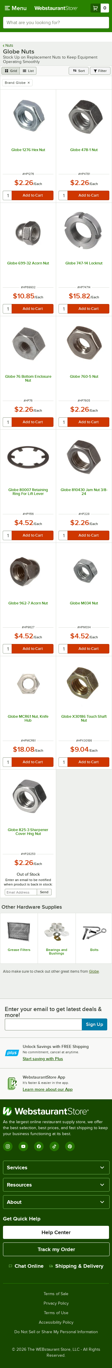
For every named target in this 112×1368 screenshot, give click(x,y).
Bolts (94, 950)
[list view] (28, 71)
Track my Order (56, 1249)
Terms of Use (56, 1313)
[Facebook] (39, 1146)
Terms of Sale (56, 1294)
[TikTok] (54, 1146)
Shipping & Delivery (76, 1266)
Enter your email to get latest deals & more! (53, 1012)
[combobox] (56, 23)
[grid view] (10, 71)
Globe (94, 971)
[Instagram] (8, 1146)
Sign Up (94, 1024)
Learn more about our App (48, 1089)
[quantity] (8, 195)
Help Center (56, 1232)
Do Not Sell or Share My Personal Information (56, 1332)
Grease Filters (19, 950)
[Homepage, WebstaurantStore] (56, 8)
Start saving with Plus (43, 1058)
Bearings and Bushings (56, 951)
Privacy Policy (56, 1303)
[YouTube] (23, 1146)
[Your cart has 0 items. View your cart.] (99, 8)
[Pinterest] (70, 1146)
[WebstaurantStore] (56, 1111)
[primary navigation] (15, 8)
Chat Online (26, 1266)
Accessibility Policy (56, 1322)
